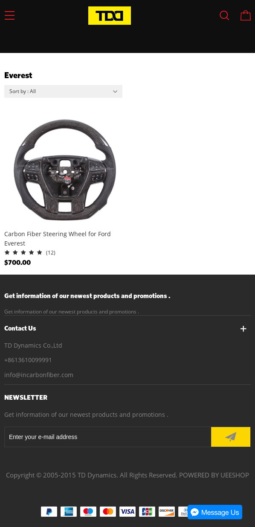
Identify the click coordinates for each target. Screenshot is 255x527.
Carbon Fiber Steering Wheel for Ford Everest (57, 238)
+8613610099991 (28, 360)
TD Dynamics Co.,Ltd (33, 345)
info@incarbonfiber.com (38, 375)
